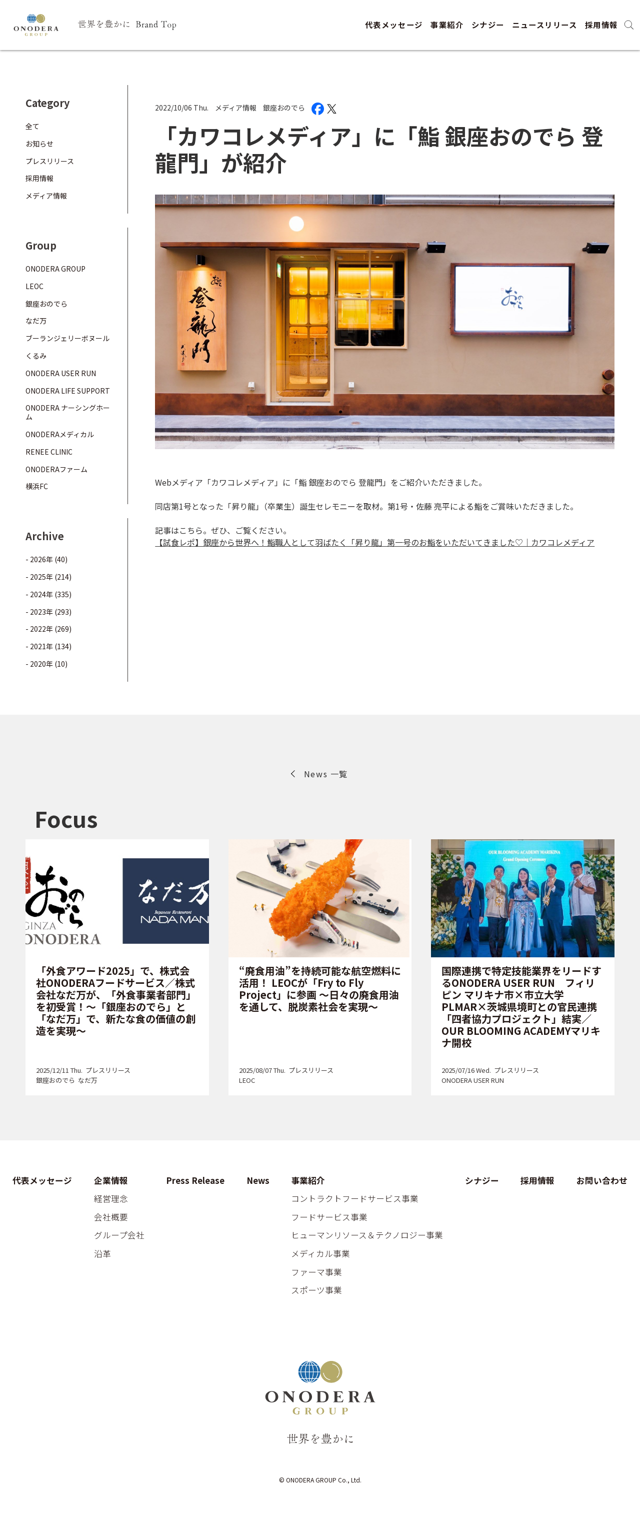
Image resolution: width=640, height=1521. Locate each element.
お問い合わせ (602, 1181)
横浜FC (37, 486)
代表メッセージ (394, 24)
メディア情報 (235, 108)
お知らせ (40, 144)
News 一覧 (326, 774)
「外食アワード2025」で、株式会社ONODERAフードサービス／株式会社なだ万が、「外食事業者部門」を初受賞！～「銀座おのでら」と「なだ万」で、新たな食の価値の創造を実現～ (116, 1000)
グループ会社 (119, 1235)
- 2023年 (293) (49, 612)
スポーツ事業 (316, 1290)
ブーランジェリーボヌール (68, 338)
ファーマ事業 (316, 1272)
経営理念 (111, 1199)
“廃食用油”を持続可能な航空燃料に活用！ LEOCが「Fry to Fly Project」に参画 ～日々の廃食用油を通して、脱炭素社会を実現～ (320, 988)
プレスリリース (50, 161)
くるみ (36, 356)
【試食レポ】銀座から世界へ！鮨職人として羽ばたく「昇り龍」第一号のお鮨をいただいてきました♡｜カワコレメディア (374, 542)
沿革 (102, 1254)
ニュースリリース (544, 24)
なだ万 (36, 321)
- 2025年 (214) (49, 577)
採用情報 (601, 24)
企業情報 (111, 1181)
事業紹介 (447, 24)
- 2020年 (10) (47, 664)
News (258, 1181)
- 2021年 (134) (49, 646)
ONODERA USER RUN (61, 373)
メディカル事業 (320, 1254)
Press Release (195, 1181)
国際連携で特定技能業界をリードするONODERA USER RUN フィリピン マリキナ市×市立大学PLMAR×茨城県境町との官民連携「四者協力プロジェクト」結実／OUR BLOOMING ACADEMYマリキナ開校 (522, 1006)
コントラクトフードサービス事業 (354, 1199)
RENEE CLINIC (49, 452)
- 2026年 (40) (47, 559)
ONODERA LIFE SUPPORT (68, 391)
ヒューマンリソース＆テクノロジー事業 (367, 1235)
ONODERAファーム (57, 469)
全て (33, 126)
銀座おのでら (284, 108)
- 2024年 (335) (49, 594)
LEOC (35, 286)
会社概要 (111, 1217)
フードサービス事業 (329, 1217)
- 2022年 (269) (49, 629)
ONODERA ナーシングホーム (68, 412)
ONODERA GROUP (56, 269)
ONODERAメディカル (60, 434)
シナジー (488, 24)
